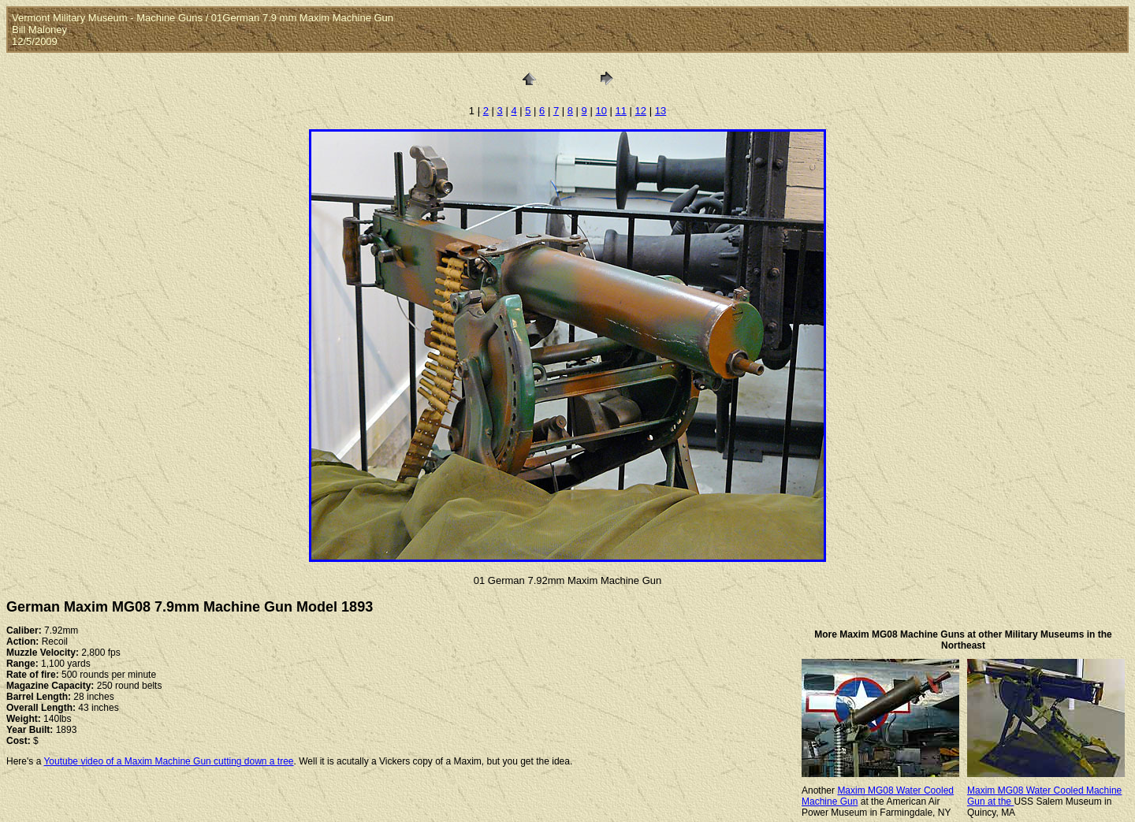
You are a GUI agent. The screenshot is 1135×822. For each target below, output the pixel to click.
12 (640, 111)
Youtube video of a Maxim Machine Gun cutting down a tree (168, 761)
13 (660, 111)
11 (621, 111)
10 (600, 111)
